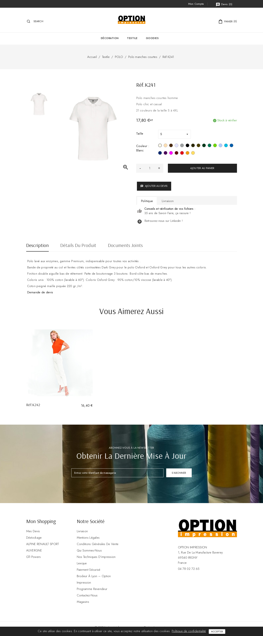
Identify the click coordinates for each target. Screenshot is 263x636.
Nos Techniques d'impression (96, 557)
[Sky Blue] (220, 146)
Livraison (82, 531)
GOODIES (152, 38)
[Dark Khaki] (198, 146)
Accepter (217, 631)
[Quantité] (149, 168)
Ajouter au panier (202, 168)
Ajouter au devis (154, 186)
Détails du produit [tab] (78, 245)
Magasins (83, 602)
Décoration (110, 38)
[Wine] (176, 153)
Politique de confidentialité (189, 631)
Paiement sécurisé (88, 569)
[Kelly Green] (209, 146)
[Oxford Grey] (182, 146)
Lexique (82, 563)
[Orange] (187, 153)
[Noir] (187, 146)
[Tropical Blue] (226, 146)
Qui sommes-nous (89, 550)
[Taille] (174, 134)
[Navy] (160, 153)
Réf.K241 (168, 57)
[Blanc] (160, 146)
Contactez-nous (87, 595)
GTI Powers (33, 557)
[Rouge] (182, 153)
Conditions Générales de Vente (98, 544)
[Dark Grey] (193, 146)
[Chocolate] (171, 146)
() (224, 4)
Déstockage (34, 537)
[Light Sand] (165, 146)
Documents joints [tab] (125, 245)
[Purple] (165, 153)
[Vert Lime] (215, 146)
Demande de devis (40, 292)
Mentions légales (88, 537)
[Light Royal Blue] (231, 146)
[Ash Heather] (176, 146)
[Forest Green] (204, 146)
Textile (132, 38)
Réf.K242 (33, 404)
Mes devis (33, 531)
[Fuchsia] (171, 153)
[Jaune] (193, 153)
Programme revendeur (92, 589)
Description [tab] (37, 245)
